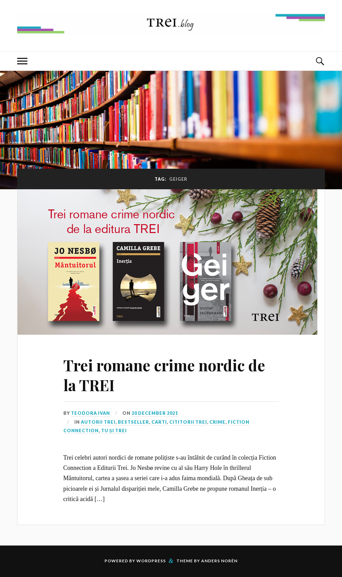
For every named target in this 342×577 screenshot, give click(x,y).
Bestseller (133, 422)
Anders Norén (219, 560)
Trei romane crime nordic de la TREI (164, 375)
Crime (217, 422)
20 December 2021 (155, 413)
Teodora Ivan (90, 413)
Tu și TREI (114, 430)
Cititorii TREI (188, 422)
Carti (159, 422)
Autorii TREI (98, 422)
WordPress (151, 560)
